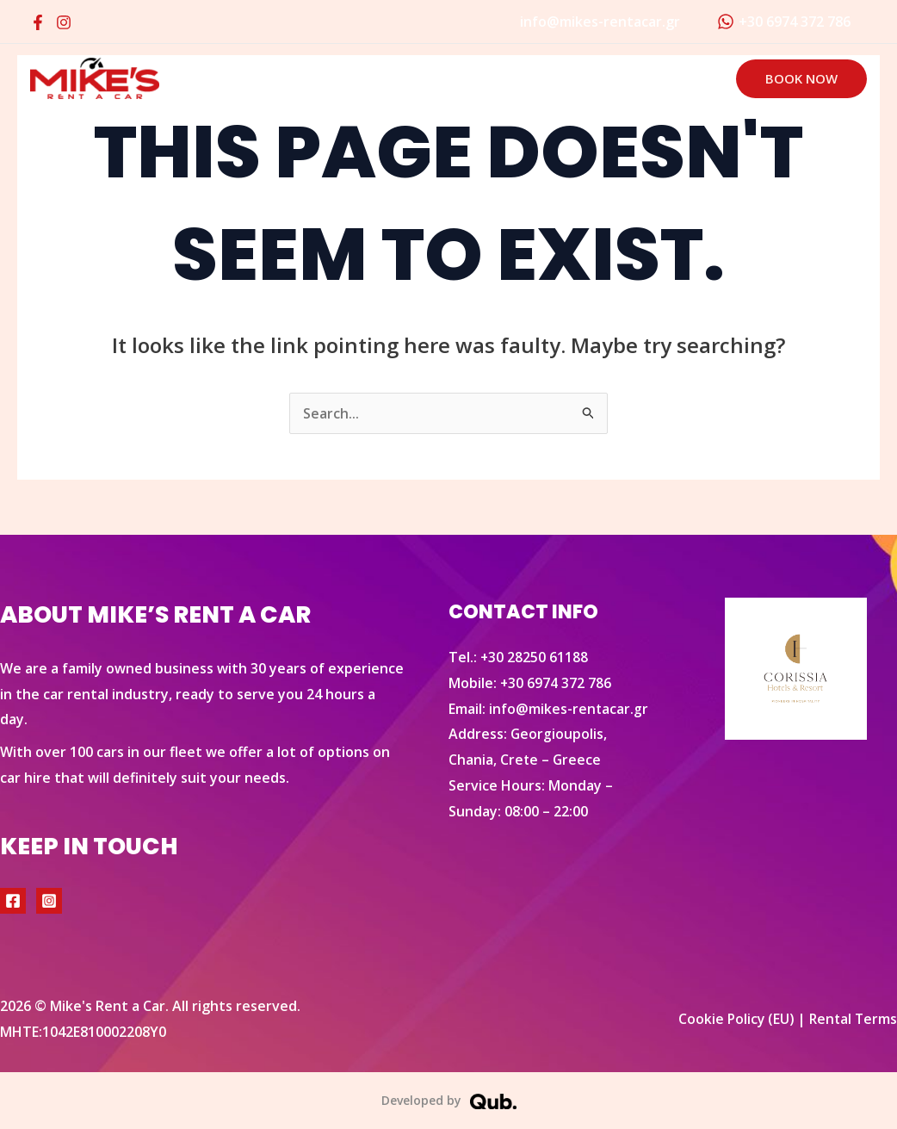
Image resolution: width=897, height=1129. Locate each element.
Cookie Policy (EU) (732, 1018)
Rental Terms (852, 1018)
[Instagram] (63, 22)
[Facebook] (38, 22)
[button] (801, 78)
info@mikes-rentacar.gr (569, 708)
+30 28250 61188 (534, 657)
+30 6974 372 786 (556, 682)
